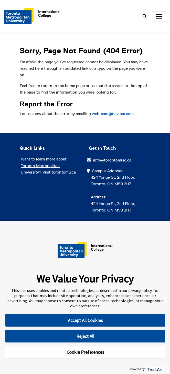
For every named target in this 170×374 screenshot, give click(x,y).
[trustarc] (155, 369)
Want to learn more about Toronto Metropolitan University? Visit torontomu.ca (48, 166)
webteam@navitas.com (113, 113)
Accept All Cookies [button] (85, 320)
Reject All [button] (85, 336)
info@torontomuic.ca (111, 160)
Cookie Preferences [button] (85, 352)
